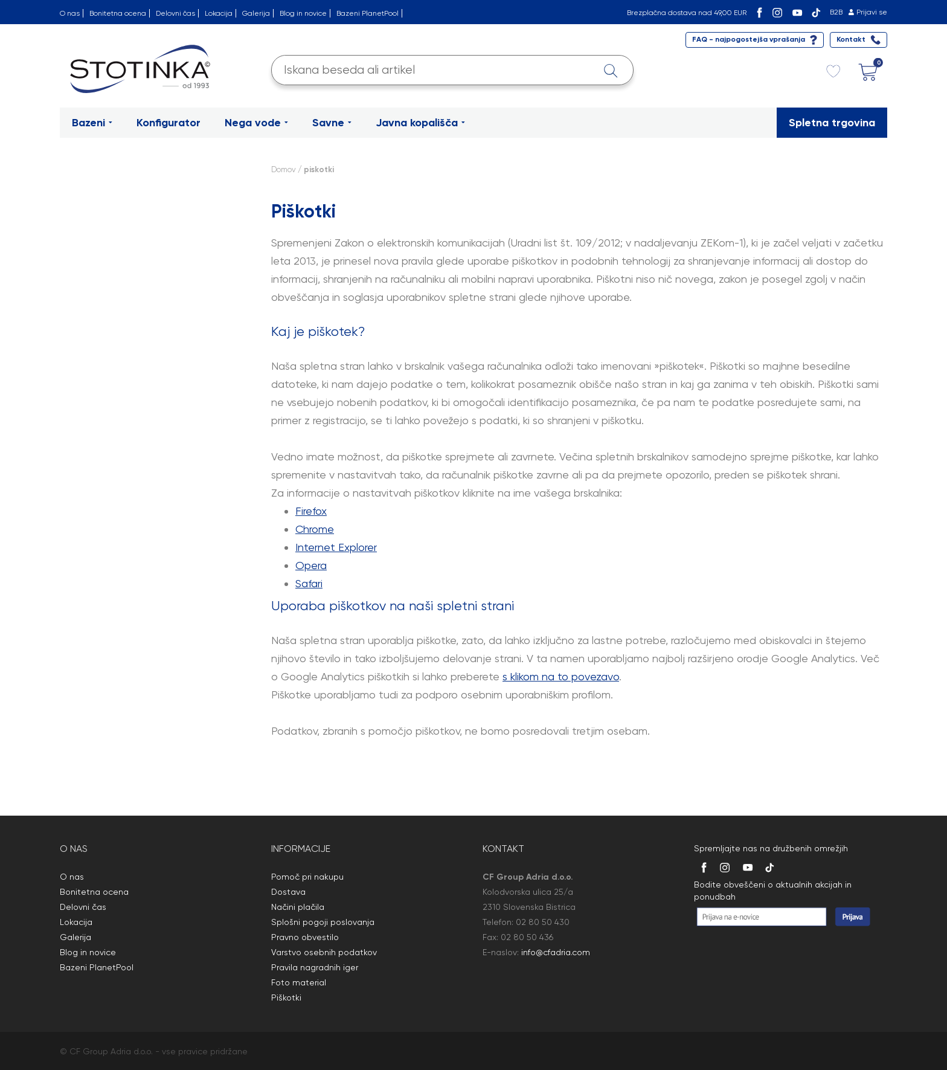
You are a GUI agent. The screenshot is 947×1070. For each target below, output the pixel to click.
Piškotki (286, 997)
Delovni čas (175, 13)
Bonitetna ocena (117, 13)
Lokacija (219, 13)
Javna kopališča (420, 122)
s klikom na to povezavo (560, 676)
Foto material (298, 982)
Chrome (314, 529)
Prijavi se (871, 12)
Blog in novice (303, 13)
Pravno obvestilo (305, 937)
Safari (309, 583)
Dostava (288, 892)
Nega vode (256, 122)
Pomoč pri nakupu (307, 876)
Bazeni (92, 122)
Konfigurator (168, 122)
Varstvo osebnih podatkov (324, 952)
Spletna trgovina (832, 122)
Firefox (311, 510)
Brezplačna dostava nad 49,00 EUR (686, 12)
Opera (311, 565)
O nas (70, 13)
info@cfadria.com (555, 952)
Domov (283, 169)
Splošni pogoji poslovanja (322, 922)
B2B (836, 12)
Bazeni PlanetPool (367, 13)
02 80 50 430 (543, 922)
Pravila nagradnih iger (314, 967)
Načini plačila (297, 907)
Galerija (256, 13)
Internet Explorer (336, 547)
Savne (332, 122)
